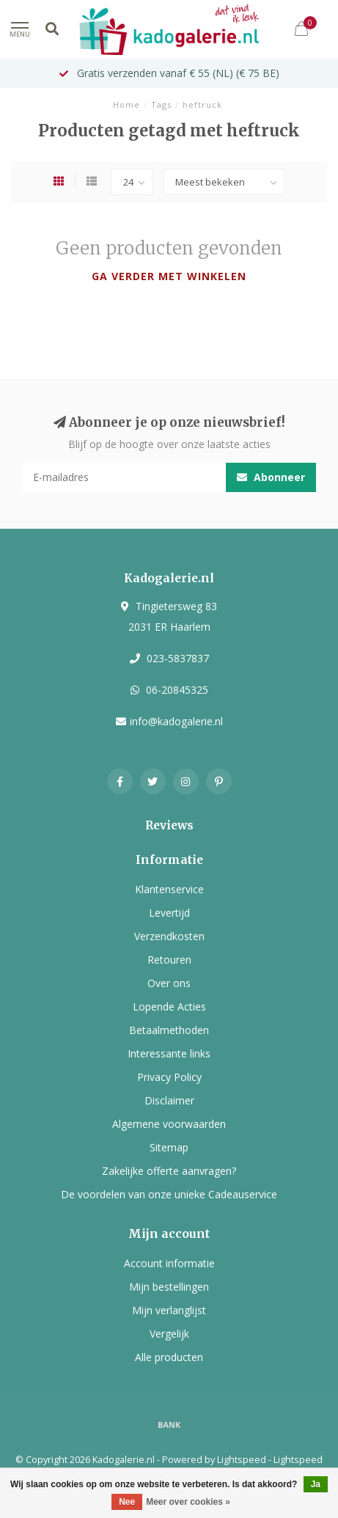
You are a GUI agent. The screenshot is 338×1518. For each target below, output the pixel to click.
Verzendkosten (169, 936)
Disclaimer (169, 1100)
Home (126, 104)
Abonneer (271, 477)
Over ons (169, 983)
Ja (315, 1484)
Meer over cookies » (188, 1502)
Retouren (169, 960)
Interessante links (169, 1053)
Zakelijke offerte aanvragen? (169, 1171)
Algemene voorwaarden (169, 1124)
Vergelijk (169, 1334)
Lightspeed (241, 1459)
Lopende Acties (169, 1006)
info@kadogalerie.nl (176, 721)
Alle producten (169, 1357)
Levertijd (169, 913)
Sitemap (169, 1147)
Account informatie (169, 1263)
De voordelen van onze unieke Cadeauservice (169, 1194)
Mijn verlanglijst (169, 1310)
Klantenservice (169, 889)
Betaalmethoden (169, 1030)
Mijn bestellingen (169, 1287)
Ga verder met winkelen (169, 276)
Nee (127, 1502)
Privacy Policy (169, 1077)
